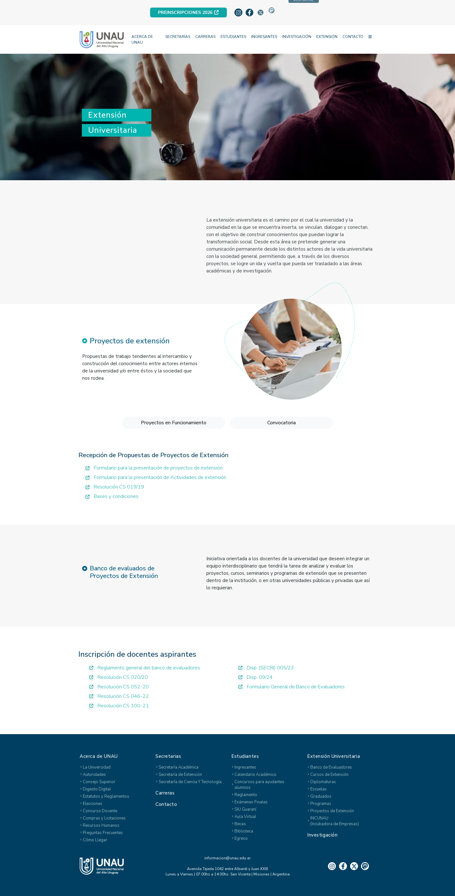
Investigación (322, 835)
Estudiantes (245, 756)
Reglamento (245, 795)
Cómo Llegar (95, 840)
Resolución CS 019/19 (113, 498)
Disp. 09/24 (254, 690)
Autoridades (94, 774)
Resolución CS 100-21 (118, 718)
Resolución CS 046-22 (118, 709)
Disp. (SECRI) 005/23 (265, 680)
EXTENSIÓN (326, 36)
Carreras (165, 793)
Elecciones (92, 804)
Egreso (241, 838)
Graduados (320, 796)
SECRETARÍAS (177, 36)
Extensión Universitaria (333, 756)
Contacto (166, 804)
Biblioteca (243, 831)
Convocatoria (281, 436)
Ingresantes (245, 767)
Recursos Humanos (101, 825)
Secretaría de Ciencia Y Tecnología (190, 782)
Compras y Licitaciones (104, 818)
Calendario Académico (255, 774)
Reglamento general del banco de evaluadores (143, 680)
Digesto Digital (97, 789)
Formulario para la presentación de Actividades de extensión (154, 489)
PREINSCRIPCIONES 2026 (188, 12)
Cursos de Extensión (329, 774)
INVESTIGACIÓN (296, 36)
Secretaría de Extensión (180, 774)
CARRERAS (205, 36)
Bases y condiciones (110, 508)
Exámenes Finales (251, 802)
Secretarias (168, 756)
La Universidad (97, 767)
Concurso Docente (100, 811)
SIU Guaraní (245, 809)
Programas (320, 804)
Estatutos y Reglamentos (106, 796)
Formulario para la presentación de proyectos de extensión (152, 479)
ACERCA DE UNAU (142, 39)
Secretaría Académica (178, 767)
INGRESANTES (264, 36)
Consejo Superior (99, 782)
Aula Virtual (245, 816)
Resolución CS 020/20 (117, 690)
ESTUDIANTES (233, 36)
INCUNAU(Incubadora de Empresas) (334, 821)
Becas (240, 824)
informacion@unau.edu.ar (227, 858)
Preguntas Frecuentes (103, 833)
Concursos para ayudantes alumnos (259, 784)
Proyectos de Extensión (332, 811)
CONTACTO (353, 36)
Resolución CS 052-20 (118, 699)
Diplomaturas (323, 782)
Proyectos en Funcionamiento (173, 436)
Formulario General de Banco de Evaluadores (290, 699)
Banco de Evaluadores (331, 767)
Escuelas (318, 789)
